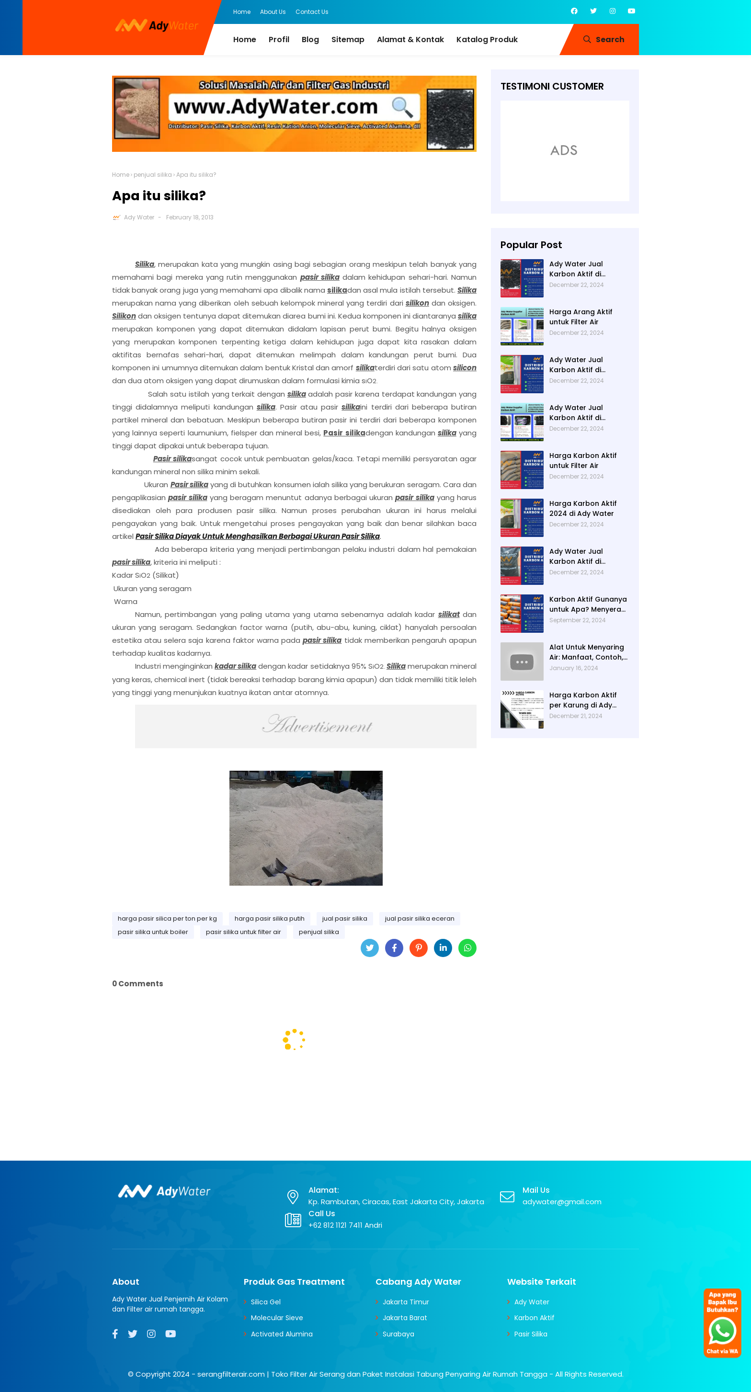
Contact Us (312, 12)
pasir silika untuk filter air (243, 931)
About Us (273, 12)
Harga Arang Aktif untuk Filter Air (581, 317)
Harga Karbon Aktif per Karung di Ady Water (583, 700)
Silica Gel (266, 1302)
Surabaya (398, 1334)
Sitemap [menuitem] (347, 39)
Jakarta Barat (405, 1318)
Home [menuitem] (244, 39)
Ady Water (139, 217)
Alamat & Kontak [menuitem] (410, 39)
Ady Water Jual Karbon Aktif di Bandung (576, 413)
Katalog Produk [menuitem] (487, 39)
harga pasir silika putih (270, 918)
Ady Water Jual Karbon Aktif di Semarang (576, 269)
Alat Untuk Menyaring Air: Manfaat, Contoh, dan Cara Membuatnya (586, 652)
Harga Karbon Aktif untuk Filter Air (583, 460)
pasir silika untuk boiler (153, 931)
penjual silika (153, 175)
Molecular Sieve (277, 1318)
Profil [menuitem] (279, 39)
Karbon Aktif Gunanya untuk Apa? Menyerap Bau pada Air (588, 604)
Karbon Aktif (534, 1318)
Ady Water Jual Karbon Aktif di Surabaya (576, 365)
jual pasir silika (344, 918)
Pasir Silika (530, 1334)
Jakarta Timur (406, 1302)
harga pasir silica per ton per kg (167, 918)
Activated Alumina (282, 1334)
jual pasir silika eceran (420, 918)
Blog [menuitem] (310, 39)
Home (241, 12)
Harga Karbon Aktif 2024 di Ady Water (583, 508)
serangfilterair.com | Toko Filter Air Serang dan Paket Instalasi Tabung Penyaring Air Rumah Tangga (372, 1374)
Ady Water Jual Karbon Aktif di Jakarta (576, 557)
